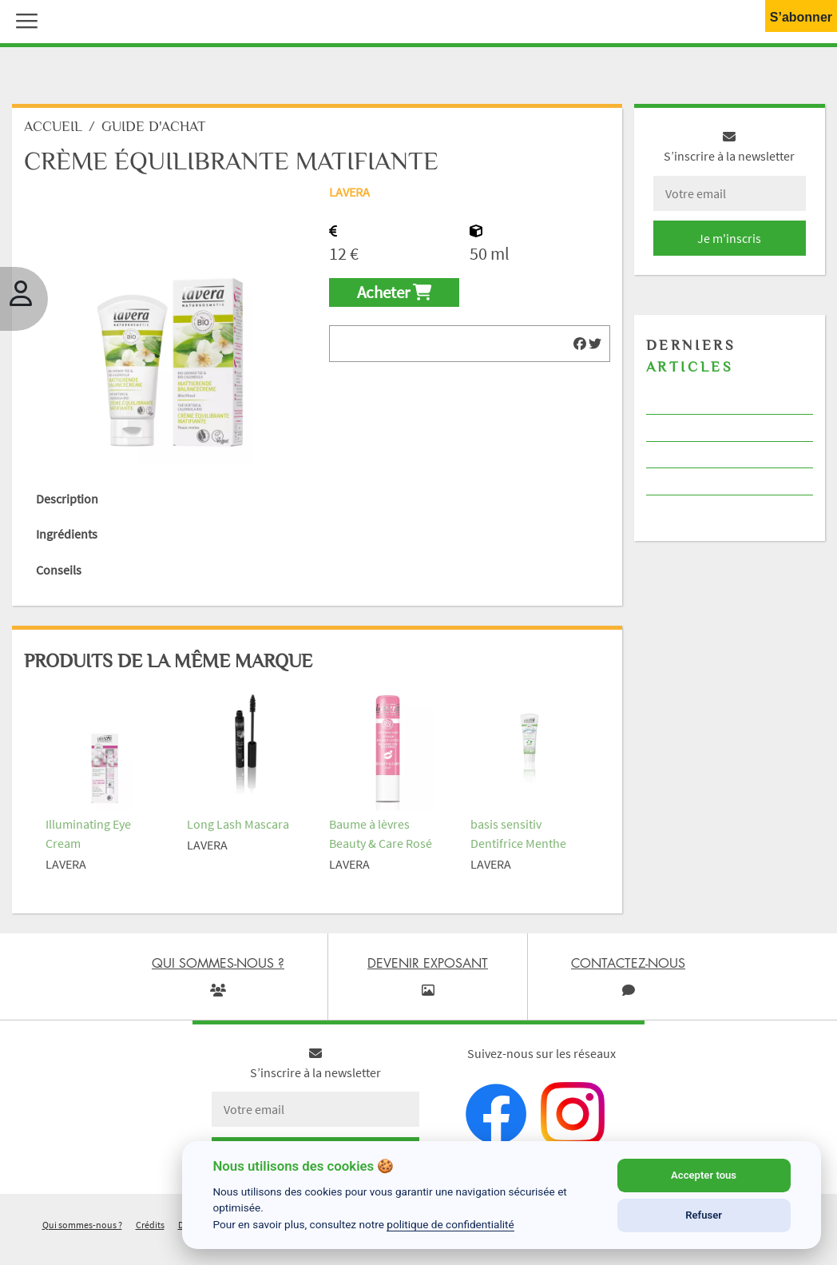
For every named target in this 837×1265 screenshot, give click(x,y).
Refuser (703, 1215)
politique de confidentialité (450, 1224)
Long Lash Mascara (238, 824)
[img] (579, 343)
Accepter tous (703, 1175)
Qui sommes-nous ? (82, 1225)
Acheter (394, 292)
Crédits (150, 1225)
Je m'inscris (729, 238)
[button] (23, 19)
